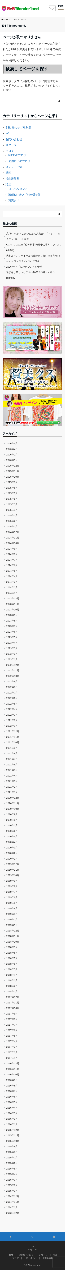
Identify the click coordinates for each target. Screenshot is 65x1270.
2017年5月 (12, 1035)
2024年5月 (12, 570)
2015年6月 (12, 1163)
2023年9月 (12, 615)
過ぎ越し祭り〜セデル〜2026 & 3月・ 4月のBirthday (30, 275)
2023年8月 (12, 620)
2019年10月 (12, 875)
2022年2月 (12, 720)
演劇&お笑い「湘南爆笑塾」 (26, 194)
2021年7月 (12, 759)
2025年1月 (12, 526)
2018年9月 (12, 947)
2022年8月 (12, 687)
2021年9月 (12, 748)
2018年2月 (12, 986)
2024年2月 (12, 587)
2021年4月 (12, 775)
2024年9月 (12, 548)
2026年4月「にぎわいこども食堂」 (25, 266)
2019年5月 (12, 903)
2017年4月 (12, 1041)
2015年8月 (12, 1152)
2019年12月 (12, 864)
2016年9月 (12, 1080)
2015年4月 (12, 1174)
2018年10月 (12, 941)
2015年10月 (12, 1141)
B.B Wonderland (32, 1265)
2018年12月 (12, 930)
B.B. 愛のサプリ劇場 (18, 127)
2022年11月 (12, 670)
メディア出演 (14, 167)
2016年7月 (12, 1091)
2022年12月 (12, 665)
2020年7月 (12, 825)
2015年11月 (12, 1135)
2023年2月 (12, 653)
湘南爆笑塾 (12, 178)
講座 (8, 184)
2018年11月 (12, 936)
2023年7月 (12, 626)
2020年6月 (12, 831)
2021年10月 (12, 742)
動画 (8, 172)
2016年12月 (12, 1063)
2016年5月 (12, 1102)
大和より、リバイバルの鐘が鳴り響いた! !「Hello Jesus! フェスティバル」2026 (33, 258)
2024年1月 (12, 593)
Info (8, 133)
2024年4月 (12, 576)
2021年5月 (12, 770)
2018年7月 (12, 958)
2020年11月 (12, 803)
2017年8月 (12, 1019)
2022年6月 (12, 698)
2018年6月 (12, 963)
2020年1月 (12, 858)
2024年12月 (12, 532)
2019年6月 (12, 897)
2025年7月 (12, 493)
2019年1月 (12, 925)
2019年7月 (12, 891)
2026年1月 (12, 460)
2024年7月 (12, 559)
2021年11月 (12, 736)
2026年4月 (12, 449)
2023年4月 (12, 642)
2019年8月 (12, 886)
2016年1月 (12, 1124)
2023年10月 (12, 609)
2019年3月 (12, 914)
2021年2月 (12, 786)
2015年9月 (12, 1146)
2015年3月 (12, 1179)
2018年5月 (12, 969)
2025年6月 (12, 498)
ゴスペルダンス (18, 188)
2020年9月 (12, 814)
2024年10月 (12, 543)
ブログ (10, 150)
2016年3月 (12, 1113)
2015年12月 (12, 1130)
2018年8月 (12, 952)
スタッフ (11, 145)
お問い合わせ (14, 139)
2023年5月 (12, 637)
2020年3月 (12, 847)
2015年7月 (12, 1157)
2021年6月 (12, 764)
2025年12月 (12, 465)
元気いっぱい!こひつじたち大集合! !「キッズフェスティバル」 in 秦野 (33, 236)
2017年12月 (12, 997)
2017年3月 (12, 1046)
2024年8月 (12, 554)
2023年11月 (12, 604)
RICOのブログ (17, 155)
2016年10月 (12, 1074)
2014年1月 (12, 1207)
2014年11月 (12, 1201)
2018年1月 (12, 991)
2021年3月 (12, 781)
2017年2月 (12, 1052)
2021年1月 (12, 792)
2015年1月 (12, 1190)
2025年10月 (12, 476)
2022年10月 (12, 676)
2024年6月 (12, 565)
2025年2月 (12, 521)
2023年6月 (12, 631)
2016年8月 (12, 1085)
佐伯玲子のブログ (19, 161)
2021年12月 (12, 731)
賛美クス (13, 200)
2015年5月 (12, 1168)
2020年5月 (12, 836)
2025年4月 (12, 510)
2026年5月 (12, 443)
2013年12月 (12, 1213)
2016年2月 (12, 1118)
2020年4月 (12, 842)
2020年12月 (12, 797)
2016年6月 (12, 1096)
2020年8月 (12, 820)
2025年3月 (12, 515)
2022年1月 (12, 725)
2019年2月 (12, 919)
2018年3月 (12, 980)
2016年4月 (12, 1107)
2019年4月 (12, 908)
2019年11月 (12, 869)
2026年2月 (12, 454)
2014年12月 (12, 1196)
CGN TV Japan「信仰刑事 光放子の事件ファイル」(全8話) (34, 247)
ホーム (5, 19)
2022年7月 (12, 692)
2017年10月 (12, 1008)
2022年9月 (12, 681)
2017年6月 (12, 1030)
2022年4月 (12, 709)
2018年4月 (12, 975)
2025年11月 (12, 471)
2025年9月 (12, 482)
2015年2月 (12, 1185)
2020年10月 (12, 808)
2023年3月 (12, 648)
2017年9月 (12, 1013)
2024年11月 (12, 537)
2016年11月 (12, 1069)
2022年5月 (12, 703)
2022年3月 (12, 714)
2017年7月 (12, 1024)
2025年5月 (12, 504)
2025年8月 (12, 487)
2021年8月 (12, 753)
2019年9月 (12, 880)
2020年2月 (12, 853)
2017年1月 (12, 1058)
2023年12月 (12, 598)
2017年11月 (12, 1002)
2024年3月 (12, 582)
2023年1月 (12, 659)
